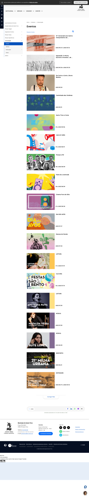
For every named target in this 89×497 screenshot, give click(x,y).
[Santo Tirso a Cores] (51, 122)
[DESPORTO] (51, 360)
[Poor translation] (3, 461)
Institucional (9, 11)
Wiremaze (82, 445)
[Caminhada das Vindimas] (51, 102)
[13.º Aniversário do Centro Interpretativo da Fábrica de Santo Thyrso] (51, 43)
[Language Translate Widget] (2, 7)
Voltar (32, 409)
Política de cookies (33, 2)
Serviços (19, 11)
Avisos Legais (51, 446)
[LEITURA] (51, 261)
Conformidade (30, 446)
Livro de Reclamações (12, 445)
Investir (38, 11)
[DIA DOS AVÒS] (51, 221)
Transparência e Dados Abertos (40, 446)
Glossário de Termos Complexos (60, 444)
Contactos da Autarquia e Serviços (40, 444)
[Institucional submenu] (15, 11)
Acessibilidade (5, 445)
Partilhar (67, 409)
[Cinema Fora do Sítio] (51, 202)
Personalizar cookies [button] (66, 2)
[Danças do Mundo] (51, 241)
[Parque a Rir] (51, 162)
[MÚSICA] (51, 321)
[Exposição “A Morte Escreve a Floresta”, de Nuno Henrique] (51, 63)
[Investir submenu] (42, 11)
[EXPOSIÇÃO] (51, 380)
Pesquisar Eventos (31, 32)
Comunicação (40, 22)
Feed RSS (51, 444)
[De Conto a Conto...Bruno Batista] (51, 83)
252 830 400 (25, 430)
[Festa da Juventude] (51, 182)
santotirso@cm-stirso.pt (27, 433)
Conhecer (29, 11)
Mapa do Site (22, 444)
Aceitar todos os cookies (81, 2)
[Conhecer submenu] (33, 11)
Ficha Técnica (29, 444)
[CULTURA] (51, 281)
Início (28, 22)
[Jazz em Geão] (51, 142)
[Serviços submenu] (24, 11)
